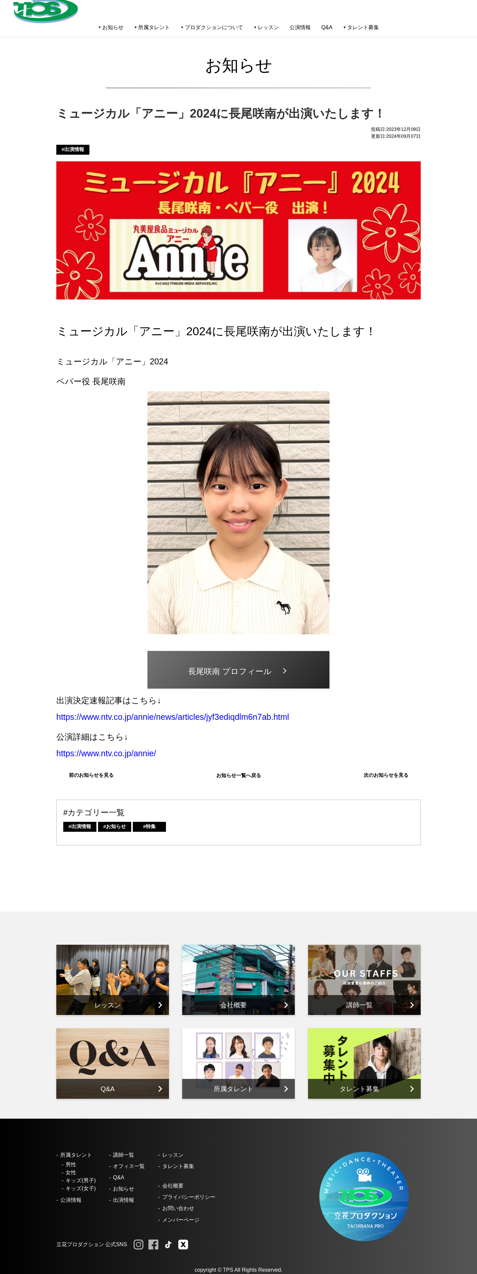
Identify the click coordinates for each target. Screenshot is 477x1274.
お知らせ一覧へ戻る (238, 775)
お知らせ (123, 1189)
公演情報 (300, 27)
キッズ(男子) (81, 1180)
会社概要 (173, 1186)
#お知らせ (114, 826)
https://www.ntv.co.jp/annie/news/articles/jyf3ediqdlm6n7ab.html (172, 716)
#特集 (149, 826)
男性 (71, 1164)
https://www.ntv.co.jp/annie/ (106, 753)
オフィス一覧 (129, 1166)
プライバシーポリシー (188, 1197)
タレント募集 (363, 27)
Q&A (327, 27)
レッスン (173, 1155)
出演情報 (123, 1200)
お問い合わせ (178, 1208)
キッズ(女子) (81, 1188)
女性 (71, 1172)
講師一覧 (123, 1155)
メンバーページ (180, 1220)
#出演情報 (73, 149)
